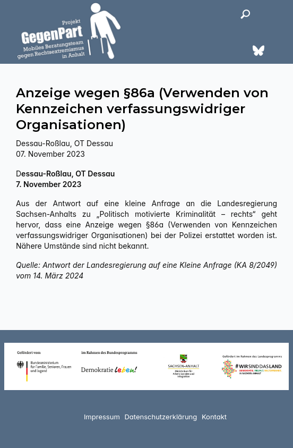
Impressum (102, 416)
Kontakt (214, 416)
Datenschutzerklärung (160, 416)
